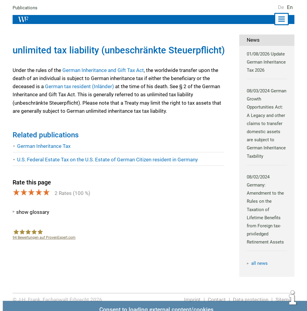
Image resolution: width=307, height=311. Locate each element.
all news (259, 263)
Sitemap (285, 300)
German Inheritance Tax (44, 146)
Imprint (193, 300)
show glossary (32, 212)
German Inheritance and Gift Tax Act (103, 70)
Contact (217, 300)
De (281, 7)
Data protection (251, 300)
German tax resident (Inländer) (79, 86)
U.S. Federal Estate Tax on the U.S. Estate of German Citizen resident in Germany (108, 160)
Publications (25, 7)
